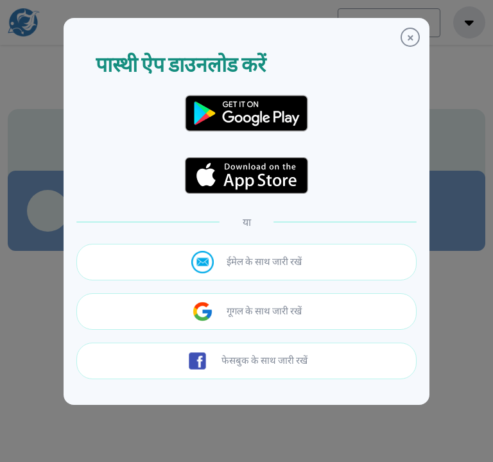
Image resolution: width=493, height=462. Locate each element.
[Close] (410, 37)
